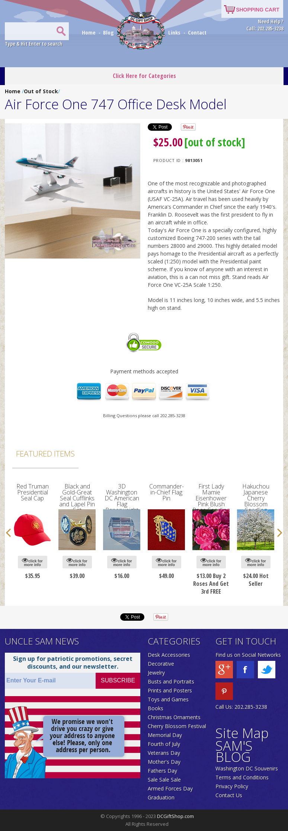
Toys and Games (168, 699)
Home (89, 32)
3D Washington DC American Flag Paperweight (122, 498)
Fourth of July (164, 743)
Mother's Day (164, 761)
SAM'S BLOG (234, 751)
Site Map (242, 733)
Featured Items (45, 453)
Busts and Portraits (171, 681)
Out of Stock (41, 91)
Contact (197, 32)
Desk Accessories (169, 654)
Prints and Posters (170, 690)
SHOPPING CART (257, 10)
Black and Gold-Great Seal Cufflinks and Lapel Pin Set (77, 498)
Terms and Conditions (242, 777)
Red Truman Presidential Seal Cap (32, 492)
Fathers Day (162, 770)
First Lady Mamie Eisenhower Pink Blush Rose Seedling (211, 498)
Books (155, 708)
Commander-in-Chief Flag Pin (166, 492)
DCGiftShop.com (175, 816)
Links (174, 32)
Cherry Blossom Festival (177, 726)
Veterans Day (164, 752)
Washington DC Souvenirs (246, 768)
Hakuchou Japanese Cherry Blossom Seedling (255, 498)
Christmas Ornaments (174, 717)
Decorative (161, 663)
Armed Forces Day (170, 788)
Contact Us (228, 795)
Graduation (161, 797)
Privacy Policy (231, 786)
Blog (109, 32)
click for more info (32, 562)
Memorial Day (165, 735)
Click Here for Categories (144, 76)
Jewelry (156, 672)
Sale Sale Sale (164, 779)
